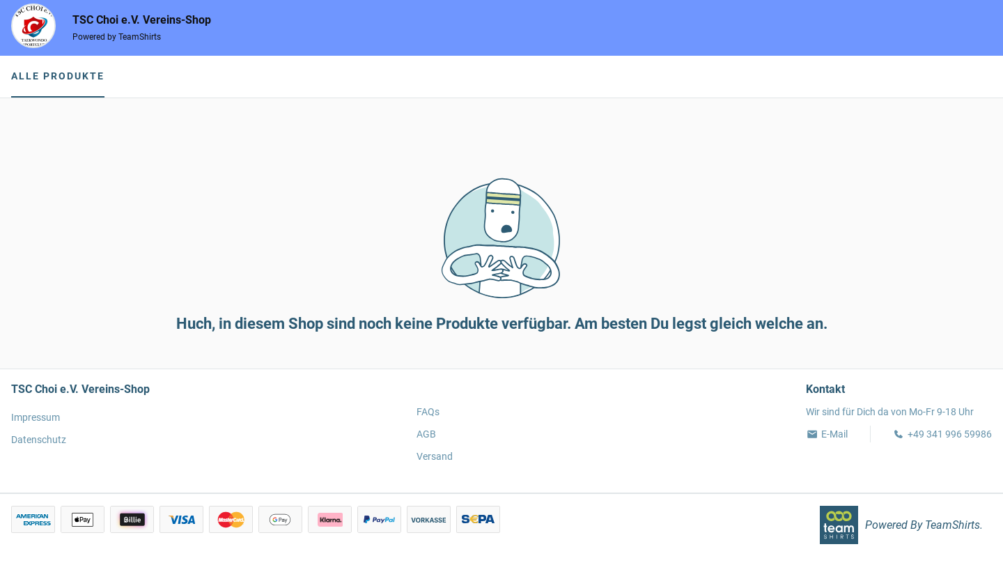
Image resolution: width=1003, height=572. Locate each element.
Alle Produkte (57, 76)
